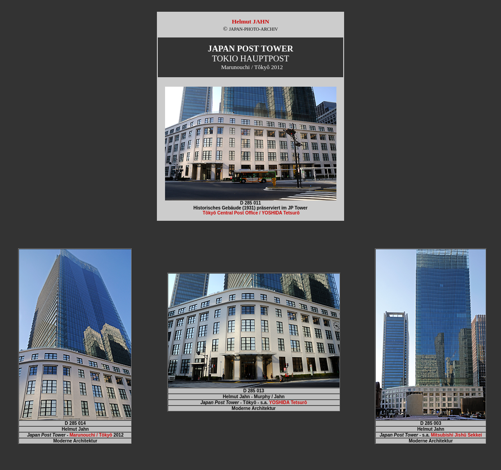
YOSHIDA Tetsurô (288, 402)
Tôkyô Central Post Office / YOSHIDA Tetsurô (251, 212)
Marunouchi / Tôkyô (91, 435)
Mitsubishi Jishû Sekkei (456, 435)
